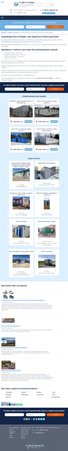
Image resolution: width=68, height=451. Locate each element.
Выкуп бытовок (25, 429)
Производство (25, 434)
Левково (39, 392)
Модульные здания (12, 432)
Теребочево (9, 392)
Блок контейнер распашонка (10, 326)
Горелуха (23, 392)
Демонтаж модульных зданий (11, 370)
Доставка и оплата (26, 427)
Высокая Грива (56, 397)
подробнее (28, 121)
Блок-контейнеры (14, 427)
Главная (3, 32)
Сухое (53, 392)
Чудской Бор (40, 394)
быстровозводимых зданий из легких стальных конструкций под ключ (21, 41)
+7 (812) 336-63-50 (50, 10)
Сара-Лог (8, 397)
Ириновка (8, 394)
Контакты (23, 438)
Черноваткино (25, 394)
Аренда (11, 437)
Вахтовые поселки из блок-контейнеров (14, 347)
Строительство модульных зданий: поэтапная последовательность (23, 300)
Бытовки (11, 429)
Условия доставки (12, 32)
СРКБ (10, 435)
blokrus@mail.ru (39, 432)
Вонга (53, 394)
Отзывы (23, 436)
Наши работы (24, 432)
